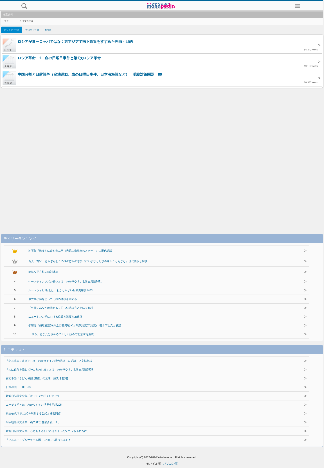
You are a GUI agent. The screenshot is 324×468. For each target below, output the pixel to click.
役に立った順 (32, 30)
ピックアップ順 (12, 30)
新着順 (48, 30)
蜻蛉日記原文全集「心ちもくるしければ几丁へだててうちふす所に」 (48, 431)
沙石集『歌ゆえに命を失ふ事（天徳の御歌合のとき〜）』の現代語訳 (70, 250)
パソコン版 (170, 463)
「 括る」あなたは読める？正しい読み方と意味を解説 (61, 334)
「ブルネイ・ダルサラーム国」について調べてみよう (38, 439)
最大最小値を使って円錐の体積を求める (52, 299)
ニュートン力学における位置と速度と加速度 (55, 316)
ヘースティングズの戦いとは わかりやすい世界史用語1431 (65, 281)
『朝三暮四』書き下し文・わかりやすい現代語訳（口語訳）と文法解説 (49, 360)
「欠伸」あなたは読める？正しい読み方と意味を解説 (60, 307)
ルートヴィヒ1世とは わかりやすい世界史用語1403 (60, 290)
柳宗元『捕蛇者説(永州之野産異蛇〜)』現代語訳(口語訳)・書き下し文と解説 (74, 325)
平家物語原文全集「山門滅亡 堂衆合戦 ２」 (33, 422)
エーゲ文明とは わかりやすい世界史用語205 (34, 404)
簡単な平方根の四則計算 (43, 271)
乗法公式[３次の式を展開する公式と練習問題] (33, 413)
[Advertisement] (162, 156)
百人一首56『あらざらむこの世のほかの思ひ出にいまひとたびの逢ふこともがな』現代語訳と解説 (87, 261)
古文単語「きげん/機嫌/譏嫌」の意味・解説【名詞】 (38, 378)
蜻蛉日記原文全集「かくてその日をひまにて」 (34, 396)
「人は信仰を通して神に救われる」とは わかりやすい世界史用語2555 (49, 369)
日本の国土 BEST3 (18, 387)
